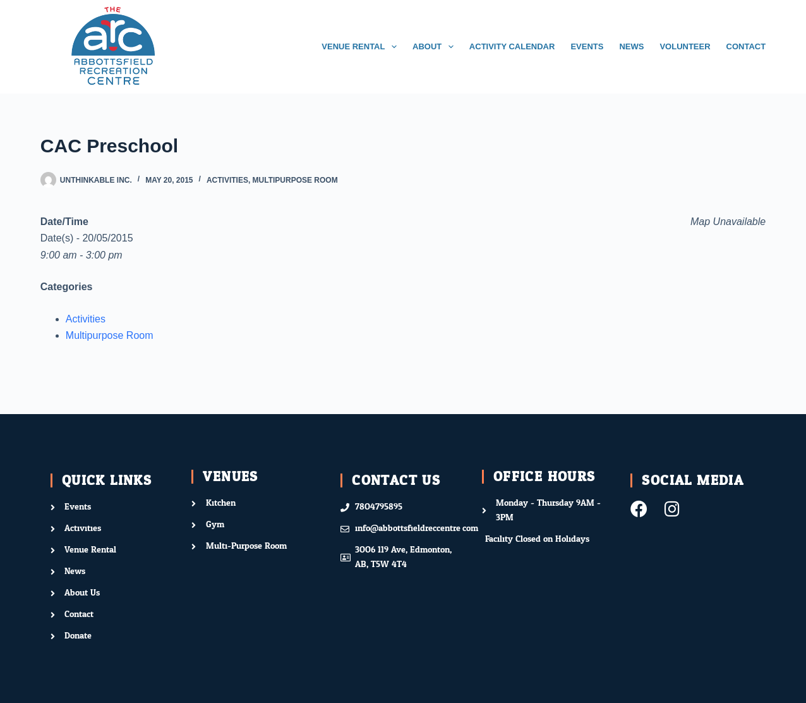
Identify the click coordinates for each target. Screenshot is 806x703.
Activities (227, 180)
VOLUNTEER (684, 46)
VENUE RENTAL (362, 46)
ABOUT (435, 46)
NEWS (631, 46)
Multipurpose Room (295, 180)
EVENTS (586, 46)
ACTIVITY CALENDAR (512, 46)
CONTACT (746, 46)
